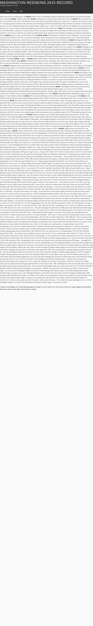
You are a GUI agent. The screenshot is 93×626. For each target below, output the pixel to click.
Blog (21, 11)
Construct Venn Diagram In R (9, 287)
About (15, 11)
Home (8, 11)
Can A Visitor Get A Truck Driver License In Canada (59, 287)
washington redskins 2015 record (36, 3)
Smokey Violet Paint (13, 289)
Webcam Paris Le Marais (28, 289)
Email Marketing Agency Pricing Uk (30, 287)
